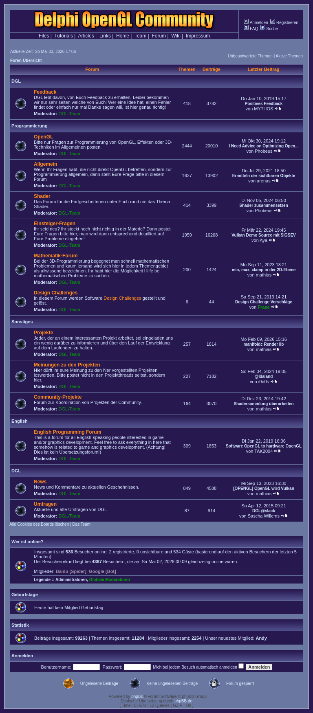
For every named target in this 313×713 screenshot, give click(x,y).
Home (122, 36)
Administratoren (71, 579)
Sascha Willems (264, 515)
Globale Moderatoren (109, 579)
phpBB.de (183, 701)
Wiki (176, 36)
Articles (86, 36)
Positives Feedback (264, 103)
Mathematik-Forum (55, 256)
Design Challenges (55, 293)
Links (105, 36)
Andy (261, 638)
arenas (264, 180)
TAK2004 (263, 451)
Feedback (45, 92)
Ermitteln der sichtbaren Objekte (263, 175)
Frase (263, 307)
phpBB (137, 696)
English (19, 421)
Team (140, 36)
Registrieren (284, 22)
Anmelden (256, 22)
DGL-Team (69, 113)
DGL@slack (263, 511)
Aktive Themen (289, 56)
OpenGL (43, 137)
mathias (264, 274)
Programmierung (29, 125)
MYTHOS (263, 108)
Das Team (81, 524)
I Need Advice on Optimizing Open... (263, 146)
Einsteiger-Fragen (54, 223)
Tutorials (63, 36)
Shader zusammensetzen (263, 205)
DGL (16, 81)
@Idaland (264, 376)
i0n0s (263, 381)
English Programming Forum (67, 432)
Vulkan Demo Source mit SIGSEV (263, 235)
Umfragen (45, 504)
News (40, 482)
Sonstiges (22, 321)
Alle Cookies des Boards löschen (39, 524)
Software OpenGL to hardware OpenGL (264, 446)
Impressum (198, 36)
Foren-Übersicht (26, 60)
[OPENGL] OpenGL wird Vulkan (263, 488)
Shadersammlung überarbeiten (263, 403)
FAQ (251, 28)
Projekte (43, 333)
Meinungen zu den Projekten (67, 365)
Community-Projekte (58, 397)
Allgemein (45, 164)
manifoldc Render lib (264, 344)
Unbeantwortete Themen (250, 56)
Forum (159, 36)
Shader (42, 196)
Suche (269, 28)
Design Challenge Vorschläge (263, 302)
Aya (263, 240)
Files (44, 36)
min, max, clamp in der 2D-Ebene (264, 270)
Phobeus (263, 151)
